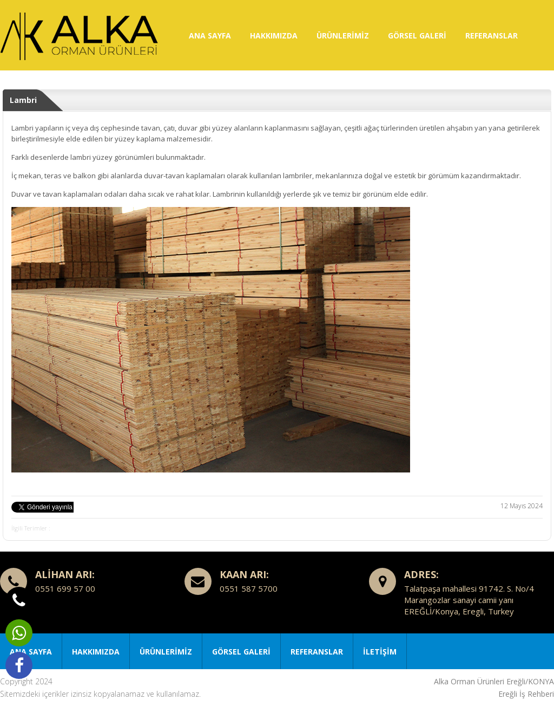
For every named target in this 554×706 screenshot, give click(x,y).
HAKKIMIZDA (274, 35)
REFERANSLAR (491, 35)
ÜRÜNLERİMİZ (342, 35)
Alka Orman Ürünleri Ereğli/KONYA (494, 681)
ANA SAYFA (210, 35)
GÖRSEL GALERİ (417, 35)
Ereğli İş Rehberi (526, 694)
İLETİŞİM (380, 651)
